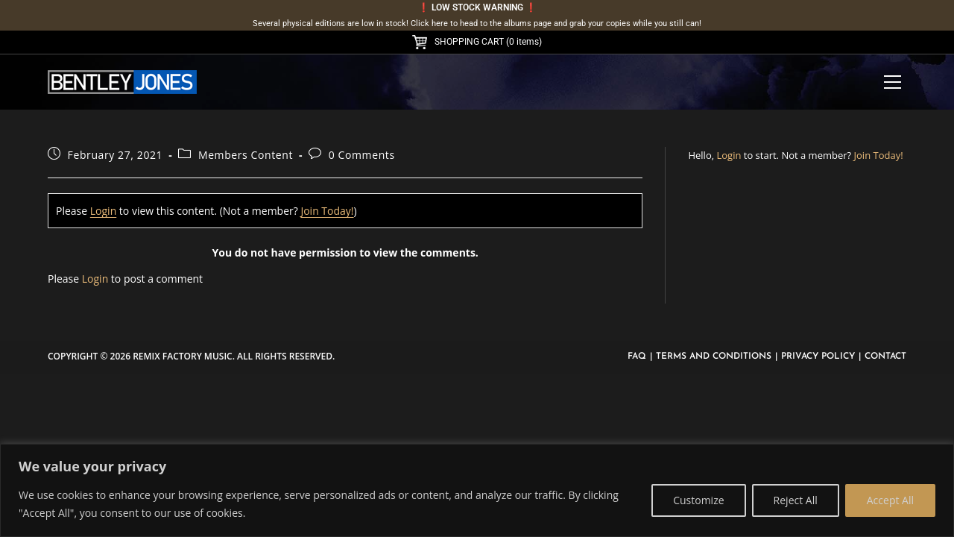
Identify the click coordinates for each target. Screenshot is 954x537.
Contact (885, 356)
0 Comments (362, 155)
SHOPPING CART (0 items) (477, 42)
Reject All (796, 500)
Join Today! (326, 211)
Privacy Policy (818, 356)
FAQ (637, 356)
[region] (477, 490)
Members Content (245, 155)
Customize (698, 500)
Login (103, 211)
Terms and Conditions (713, 356)
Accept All (890, 500)
